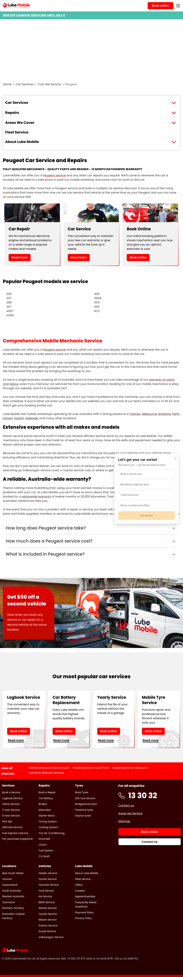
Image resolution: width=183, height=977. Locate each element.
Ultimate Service (12, 827)
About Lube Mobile (22, 141)
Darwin (8, 418)
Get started (146, 515)
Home (7, 84)
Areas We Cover (19, 122)
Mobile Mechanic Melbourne (130, 768)
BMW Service (47, 902)
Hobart (19, 418)
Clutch (43, 845)
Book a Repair (47, 792)
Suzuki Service (47, 931)
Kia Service (45, 896)
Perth (175, 414)
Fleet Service (16, 132)
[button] (91, 528)
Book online (138, 257)
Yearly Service (10, 804)
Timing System (48, 821)
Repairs (12, 112)
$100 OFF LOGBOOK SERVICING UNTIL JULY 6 (34, 15)
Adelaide (31, 418)
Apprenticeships (85, 896)
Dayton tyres (83, 815)
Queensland (9, 885)
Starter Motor (47, 815)
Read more (20, 257)
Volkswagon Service (51, 937)
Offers (78, 885)
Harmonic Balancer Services (46, 773)
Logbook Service (12, 798)
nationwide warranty (36, 496)
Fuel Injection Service (15, 833)
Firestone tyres (84, 810)
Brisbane (164, 414)
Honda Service (48, 879)
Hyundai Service (49, 885)
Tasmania (8, 902)
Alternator (45, 810)
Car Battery (46, 798)
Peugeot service (54, 175)
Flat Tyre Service (85, 798)
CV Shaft (44, 856)
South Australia (11, 890)
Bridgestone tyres (86, 804)
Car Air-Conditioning (52, 833)
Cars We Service (49, 84)
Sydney (135, 414)
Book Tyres (81, 792)
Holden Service (48, 873)
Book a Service (11, 792)
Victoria (7, 879)
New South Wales (13, 873)
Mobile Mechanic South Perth (91, 768)
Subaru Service (48, 925)
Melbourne (149, 414)
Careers (80, 890)
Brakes (43, 804)
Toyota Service (48, 914)
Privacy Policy (83, 918)
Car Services (25, 84)
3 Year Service (11, 810)
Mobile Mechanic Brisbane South (49, 768)
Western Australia (13, 896)
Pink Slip (7, 821)
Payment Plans (84, 912)
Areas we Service (130, 813)
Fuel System (46, 850)
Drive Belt (44, 839)
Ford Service (46, 890)
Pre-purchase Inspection (17, 839)
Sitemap (124, 821)
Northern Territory (13, 908)
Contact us (126, 805)
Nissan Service (48, 919)
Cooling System (48, 827)
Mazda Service (48, 908)
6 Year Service (11, 815)
